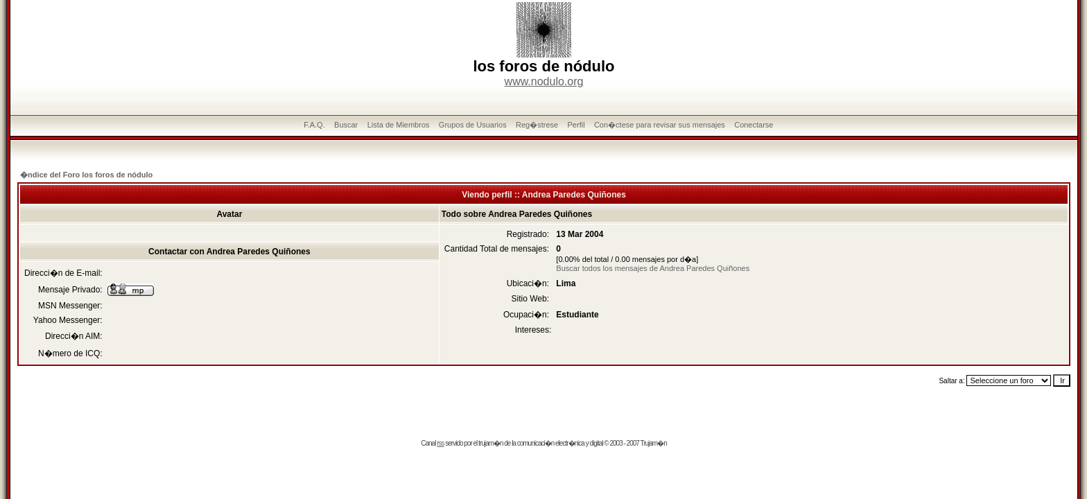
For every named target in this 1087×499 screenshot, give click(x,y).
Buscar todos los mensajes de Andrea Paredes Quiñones (652, 268)
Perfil (576, 125)
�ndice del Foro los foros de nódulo (86, 174)
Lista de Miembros (398, 125)
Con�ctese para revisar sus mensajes (659, 125)
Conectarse (753, 125)
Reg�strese (537, 125)
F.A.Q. (314, 125)
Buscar (346, 125)
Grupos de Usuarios (473, 125)
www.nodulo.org (544, 81)
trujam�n (490, 443)
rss (440, 443)
